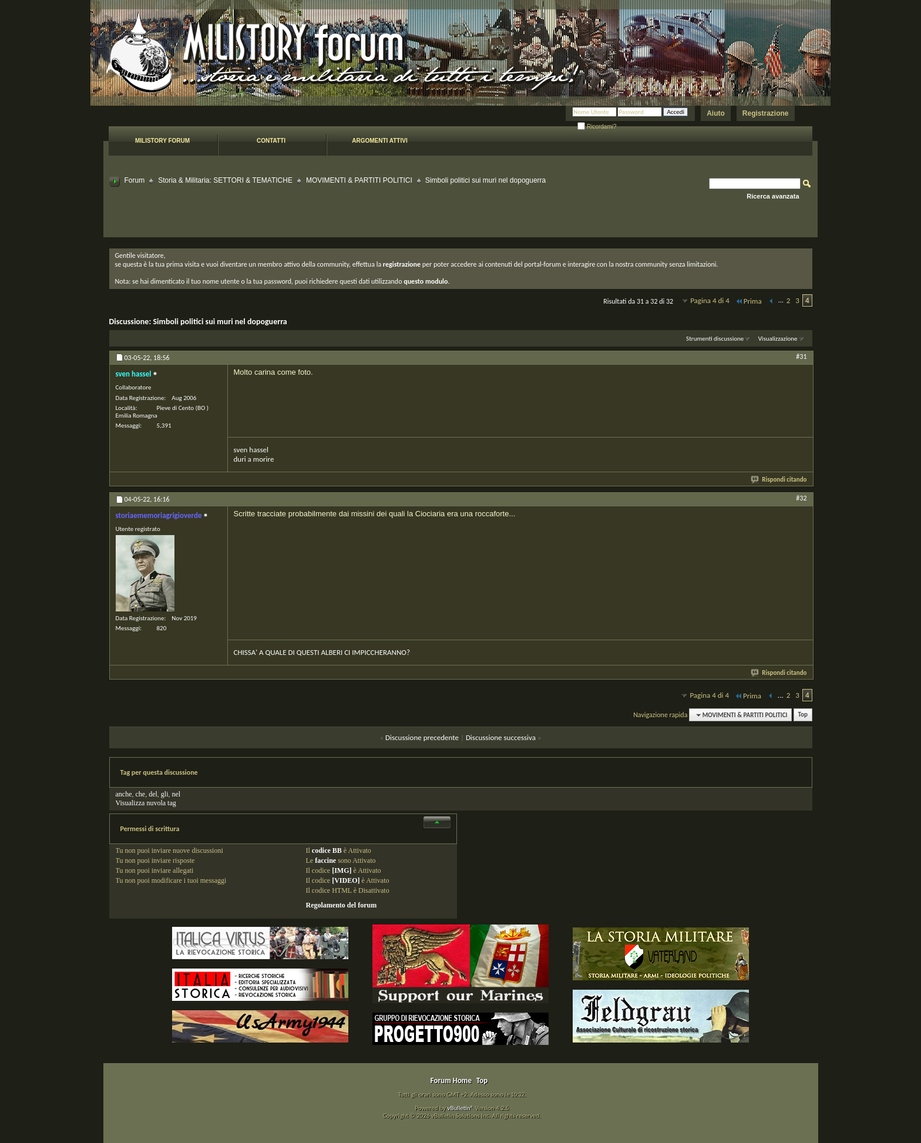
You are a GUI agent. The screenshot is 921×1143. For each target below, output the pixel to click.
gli (165, 794)
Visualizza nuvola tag (146, 803)
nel (176, 794)
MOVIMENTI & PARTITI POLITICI (359, 180)
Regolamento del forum (341, 905)
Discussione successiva (501, 737)
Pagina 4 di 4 (710, 300)
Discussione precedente (422, 737)
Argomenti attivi (379, 140)
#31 (801, 356)
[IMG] (341, 870)
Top (803, 715)
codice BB (327, 850)
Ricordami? (596, 126)
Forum (135, 180)
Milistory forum (162, 140)
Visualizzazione (778, 338)
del (153, 794)
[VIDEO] (345, 880)
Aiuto (716, 113)
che (140, 794)
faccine (325, 860)
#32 (801, 498)
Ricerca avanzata (773, 196)
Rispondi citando (779, 479)
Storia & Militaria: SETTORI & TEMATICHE (225, 180)
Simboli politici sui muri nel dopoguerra (220, 322)
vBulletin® (460, 1108)
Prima (748, 301)
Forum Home (451, 1080)
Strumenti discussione (715, 338)
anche (124, 794)
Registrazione (765, 113)
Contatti (271, 140)
